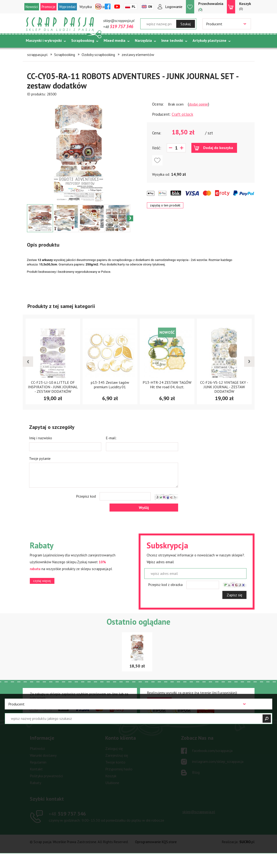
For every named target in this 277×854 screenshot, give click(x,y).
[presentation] (28, 361)
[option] (78, 150)
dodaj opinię (198, 104)
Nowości (32, 6)
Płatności (37, 748)
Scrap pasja (60, 24)
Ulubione (112, 782)
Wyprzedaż (67, 6)
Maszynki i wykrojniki (44, 40)
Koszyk (110, 775)
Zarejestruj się (116, 755)
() (210, 6)
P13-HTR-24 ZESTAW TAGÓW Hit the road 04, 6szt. (167, 384)
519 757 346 (67, 813)
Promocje (48, 6)
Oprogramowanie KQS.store (156, 842)
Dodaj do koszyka (218, 147)
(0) (245, 6)
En (150, 7)
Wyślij (144, 507)
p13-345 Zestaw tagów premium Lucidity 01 (110, 384)
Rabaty (35, 782)
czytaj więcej (42, 581)
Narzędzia (143, 40)
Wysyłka (85, 6)
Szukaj (185, 23)
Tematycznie (37, 52)
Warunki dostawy (43, 755)
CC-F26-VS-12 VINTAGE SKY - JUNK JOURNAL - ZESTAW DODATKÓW (224, 387)
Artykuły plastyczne (209, 40)
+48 (118, 26)
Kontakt (36, 769)
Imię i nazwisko (40, 438)
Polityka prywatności (46, 775)
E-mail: (111, 438)
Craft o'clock (182, 114)
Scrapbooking (82, 40)
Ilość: (156, 147)
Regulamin (38, 762)
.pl (247, 842)
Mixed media (114, 40)
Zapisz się (234, 595)
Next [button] (130, 218)
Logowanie (173, 6)
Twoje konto (115, 762)
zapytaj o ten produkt (165, 205)
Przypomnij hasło (118, 769)
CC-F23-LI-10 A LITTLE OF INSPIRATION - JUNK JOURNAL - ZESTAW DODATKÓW (53, 387)
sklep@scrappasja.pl (118, 20)
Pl (134, 7)
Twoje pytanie (40, 458)
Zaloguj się (114, 748)
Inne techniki (172, 40)
